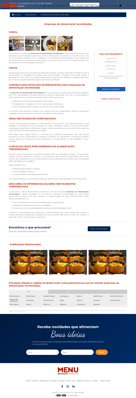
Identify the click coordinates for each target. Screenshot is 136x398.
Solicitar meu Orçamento (111, 89)
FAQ (92, 6)
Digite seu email (111, 58)
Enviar (101, 352)
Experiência (60, 6)
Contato (114, 6)
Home (43, 6)
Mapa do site (105, 381)
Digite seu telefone (111, 66)
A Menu (51, 6)
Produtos (70, 6)
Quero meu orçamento (99, 229)
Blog (86, 6)
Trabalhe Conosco (102, 6)
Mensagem (111, 73)
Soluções (79, 6)
